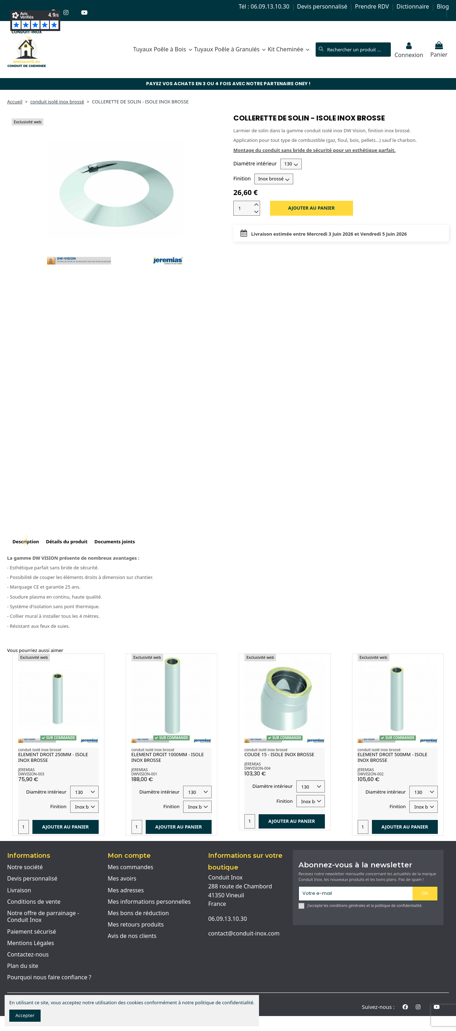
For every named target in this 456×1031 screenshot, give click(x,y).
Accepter (25, 1015)
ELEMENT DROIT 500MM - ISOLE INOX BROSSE (393, 757)
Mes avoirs (122, 878)
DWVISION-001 (144, 773)
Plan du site (22, 966)
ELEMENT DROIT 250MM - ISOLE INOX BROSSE (53, 757)
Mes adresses (126, 890)
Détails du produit (67, 542)
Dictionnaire (413, 6)
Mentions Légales (30, 943)
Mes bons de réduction (138, 913)
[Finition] (273, 179)
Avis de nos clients (132, 936)
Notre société (25, 867)
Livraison (19, 890)
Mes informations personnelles (149, 902)
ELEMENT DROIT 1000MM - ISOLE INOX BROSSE (167, 757)
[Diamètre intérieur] (291, 164)
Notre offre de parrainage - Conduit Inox (43, 917)
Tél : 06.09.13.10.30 (265, 6)
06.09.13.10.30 (227, 919)
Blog (443, 6)
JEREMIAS (26, 769)
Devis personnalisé (323, 6)
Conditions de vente (34, 902)
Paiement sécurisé (31, 931)
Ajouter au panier (311, 208)
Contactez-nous (28, 954)
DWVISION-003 (31, 773)
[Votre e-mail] (356, 894)
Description (25, 542)
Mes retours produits (136, 924)
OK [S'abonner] (425, 893)
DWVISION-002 (371, 773)
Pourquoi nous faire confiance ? (49, 977)
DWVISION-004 (257, 768)
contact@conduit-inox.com (243, 933)
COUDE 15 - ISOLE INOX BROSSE (279, 754)
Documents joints (114, 542)
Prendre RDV (372, 6)
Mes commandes (130, 867)
